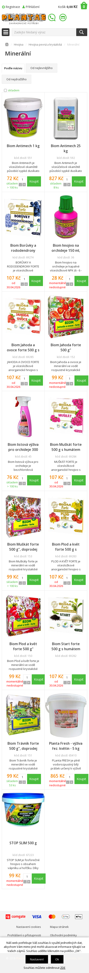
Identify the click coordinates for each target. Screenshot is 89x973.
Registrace (13, 7)
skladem (13, 90)
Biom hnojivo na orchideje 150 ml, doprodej (66, 248)
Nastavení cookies (28, 927)
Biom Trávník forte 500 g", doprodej (23, 746)
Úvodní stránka (7, 45)
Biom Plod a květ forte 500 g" (23, 646)
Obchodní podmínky (63, 935)
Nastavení (37, 959)
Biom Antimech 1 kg (23, 145)
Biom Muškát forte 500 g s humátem (66, 447)
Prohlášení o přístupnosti (24, 935)
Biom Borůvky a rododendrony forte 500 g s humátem (23, 248)
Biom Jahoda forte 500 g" (66, 347)
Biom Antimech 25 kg (66, 148)
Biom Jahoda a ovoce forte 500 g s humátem (23, 347)
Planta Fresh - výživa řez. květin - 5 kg (65, 746)
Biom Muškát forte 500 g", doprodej (23, 547)
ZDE (62, 968)
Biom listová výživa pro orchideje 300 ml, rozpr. (23, 447)
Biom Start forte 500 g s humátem (66, 646)
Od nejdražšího (16, 79)
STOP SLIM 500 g (23, 842)
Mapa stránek (59, 927)
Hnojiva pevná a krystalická (45, 44)
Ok (57, 959)
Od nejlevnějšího (41, 68)
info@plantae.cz (63, 17)
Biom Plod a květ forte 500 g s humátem (66, 547)
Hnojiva (18, 44)
